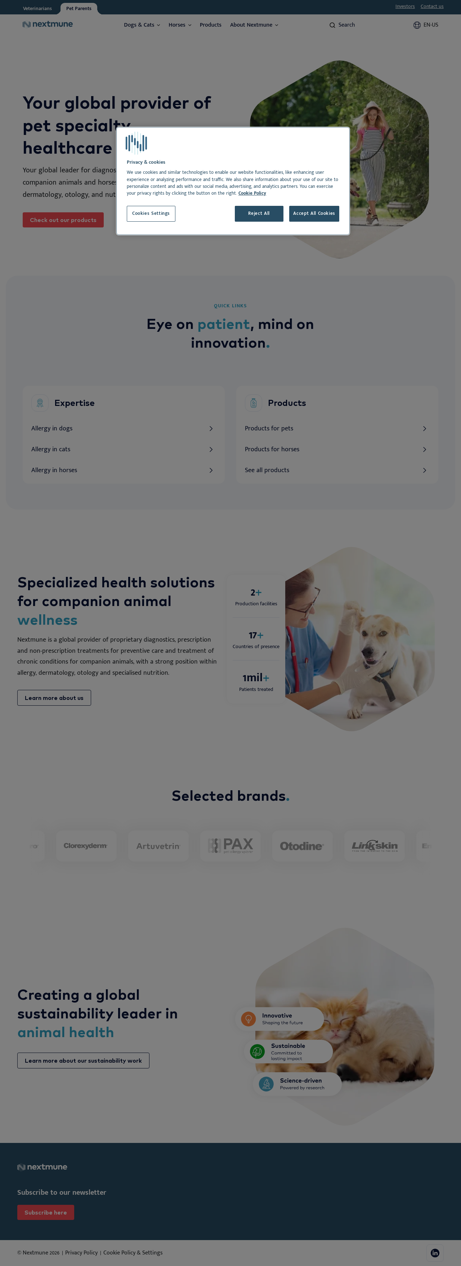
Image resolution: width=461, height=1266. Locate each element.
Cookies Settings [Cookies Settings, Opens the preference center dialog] (151, 213)
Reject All (258, 213)
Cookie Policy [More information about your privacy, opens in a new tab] (252, 193)
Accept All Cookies (314, 213)
